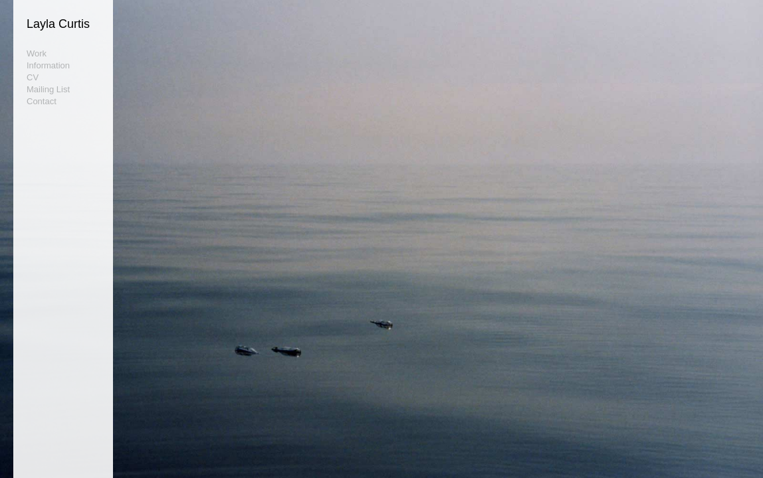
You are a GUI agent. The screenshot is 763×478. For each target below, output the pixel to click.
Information (48, 65)
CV (33, 77)
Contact (41, 101)
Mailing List (48, 89)
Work (37, 53)
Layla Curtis (58, 24)
